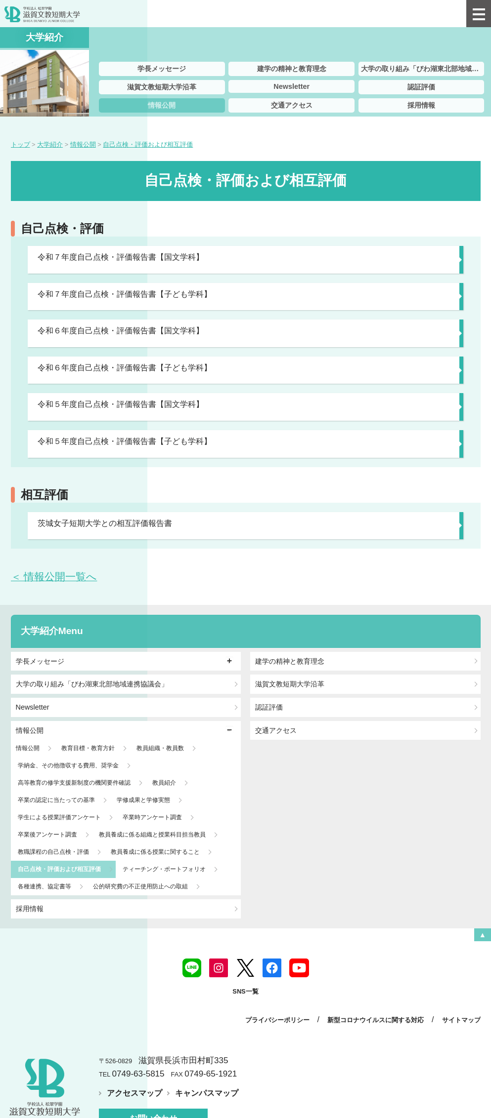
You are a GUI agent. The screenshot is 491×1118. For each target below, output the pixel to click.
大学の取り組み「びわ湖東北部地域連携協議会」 (423, 69)
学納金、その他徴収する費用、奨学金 (68, 765)
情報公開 (162, 105)
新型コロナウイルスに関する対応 (375, 1020)
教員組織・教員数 (160, 748)
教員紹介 (164, 783)
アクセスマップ (134, 1093)
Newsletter (291, 86)
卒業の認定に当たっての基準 (56, 800)
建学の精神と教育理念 (291, 69)
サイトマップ (461, 1020)
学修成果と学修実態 (143, 800)
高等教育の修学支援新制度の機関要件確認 (74, 783)
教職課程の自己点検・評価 (53, 852)
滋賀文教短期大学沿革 (161, 87)
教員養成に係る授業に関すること (155, 852)
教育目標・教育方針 (88, 748)
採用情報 (421, 105)
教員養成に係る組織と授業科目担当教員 (152, 835)
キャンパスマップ (206, 1093)
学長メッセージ (161, 69)
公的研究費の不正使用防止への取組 (140, 886)
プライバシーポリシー (277, 1020)
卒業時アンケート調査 (152, 817)
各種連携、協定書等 (44, 886)
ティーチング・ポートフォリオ (164, 869)
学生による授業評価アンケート (59, 817)
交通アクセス (291, 105)
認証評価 (421, 87)
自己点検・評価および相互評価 (59, 869)
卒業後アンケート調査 (47, 835)
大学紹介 (39, 631)
